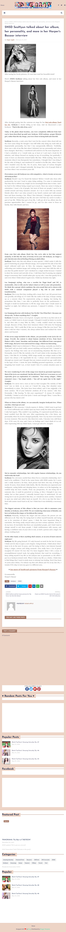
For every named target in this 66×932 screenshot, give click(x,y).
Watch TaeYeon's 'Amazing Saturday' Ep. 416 (25, 750)
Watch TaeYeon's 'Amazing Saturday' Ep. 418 (25, 885)
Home (6, 22)
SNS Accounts (45, 860)
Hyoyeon (29, 860)
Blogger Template (45, 929)
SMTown (36, 860)
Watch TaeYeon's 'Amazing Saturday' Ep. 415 (25, 759)
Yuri (46, 863)
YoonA (40, 863)
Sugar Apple (10, 40)
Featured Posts (20, 860)
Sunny (20, 863)
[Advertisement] (33, 717)
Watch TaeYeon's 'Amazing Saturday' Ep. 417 (25, 742)
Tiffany (34, 863)
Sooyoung (13, 863)
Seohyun (13, 581)
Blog (29, 929)
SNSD (11, 22)
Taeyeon (27, 863)
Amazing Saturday (8, 860)
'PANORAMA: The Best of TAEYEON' (16, 840)
